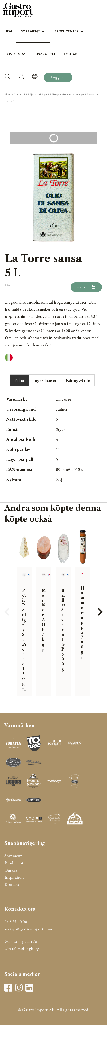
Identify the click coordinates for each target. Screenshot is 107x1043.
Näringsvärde (78, 380)
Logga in (58, 77)
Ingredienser (45, 380)
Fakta (19, 380)
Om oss (13, 54)
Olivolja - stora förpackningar (67, 94)
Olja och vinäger (37, 94)
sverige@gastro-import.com (28, 929)
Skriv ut (86, 287)
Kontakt (71, 54)
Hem (8, 31)
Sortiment (30, 31)
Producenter (66, 31)
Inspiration (44, 54)
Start (8, 94)
